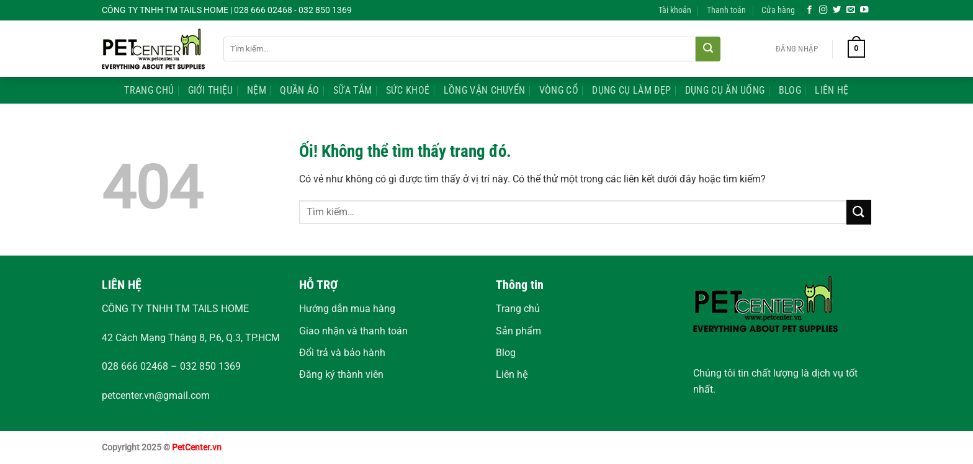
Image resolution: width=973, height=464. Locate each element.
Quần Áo (299, 90)
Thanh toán (726, 10)
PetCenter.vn (197, 447)
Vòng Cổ (558, 90)
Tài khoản (674, 10)
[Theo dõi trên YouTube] (864, 10)
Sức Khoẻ (408, 90)
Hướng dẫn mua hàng (347, 309)
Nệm (256, 90)
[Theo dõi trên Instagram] (823, 10)
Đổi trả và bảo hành (342, 353)
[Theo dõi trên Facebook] (809, 10)
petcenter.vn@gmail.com (156, 395)
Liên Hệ (831, 90)
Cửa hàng (778, 10)
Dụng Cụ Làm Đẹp (631, 90)
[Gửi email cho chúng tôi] (850, 10)
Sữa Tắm (352, 90)
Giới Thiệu (210, 90)
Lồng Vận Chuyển (485, 90)
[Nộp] (708, 49)
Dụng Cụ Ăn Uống (725, 90)
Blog (790, 90)
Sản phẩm (518, 331)
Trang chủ (518, 309)
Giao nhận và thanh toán (353, 331)
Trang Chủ (149, 90)
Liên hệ (512, 374)
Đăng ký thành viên (341, 374)
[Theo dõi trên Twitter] (837, 10)
